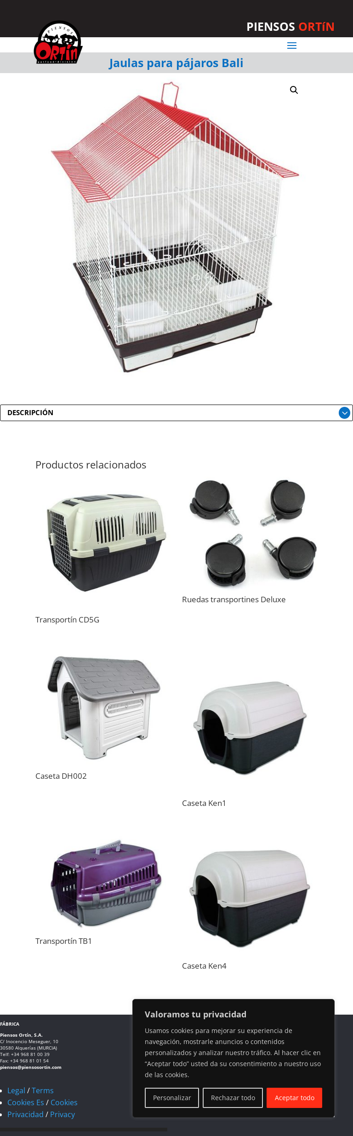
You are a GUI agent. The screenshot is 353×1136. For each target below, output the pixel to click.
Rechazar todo (233, 1097)
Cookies (64, 1102)
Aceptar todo (294, 1097)
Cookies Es (25, 1102)
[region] (233, 1058)
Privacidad (25, 1114)
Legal (16, 1090)
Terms (43, 1090)
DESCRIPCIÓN (30, 412)
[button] (294, 90)
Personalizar (172, 1097)
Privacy (62, 1114)
